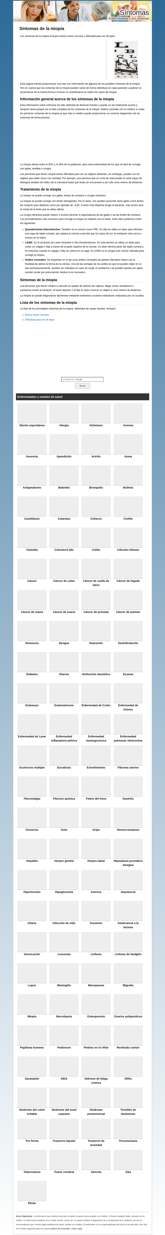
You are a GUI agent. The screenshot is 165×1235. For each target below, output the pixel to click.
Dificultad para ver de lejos (39, 319)
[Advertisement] (63, 59)
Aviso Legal (77, 1229)
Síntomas (134, 12)
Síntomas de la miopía (41, 28)
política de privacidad (60, 1229)
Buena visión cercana (37, 314)
